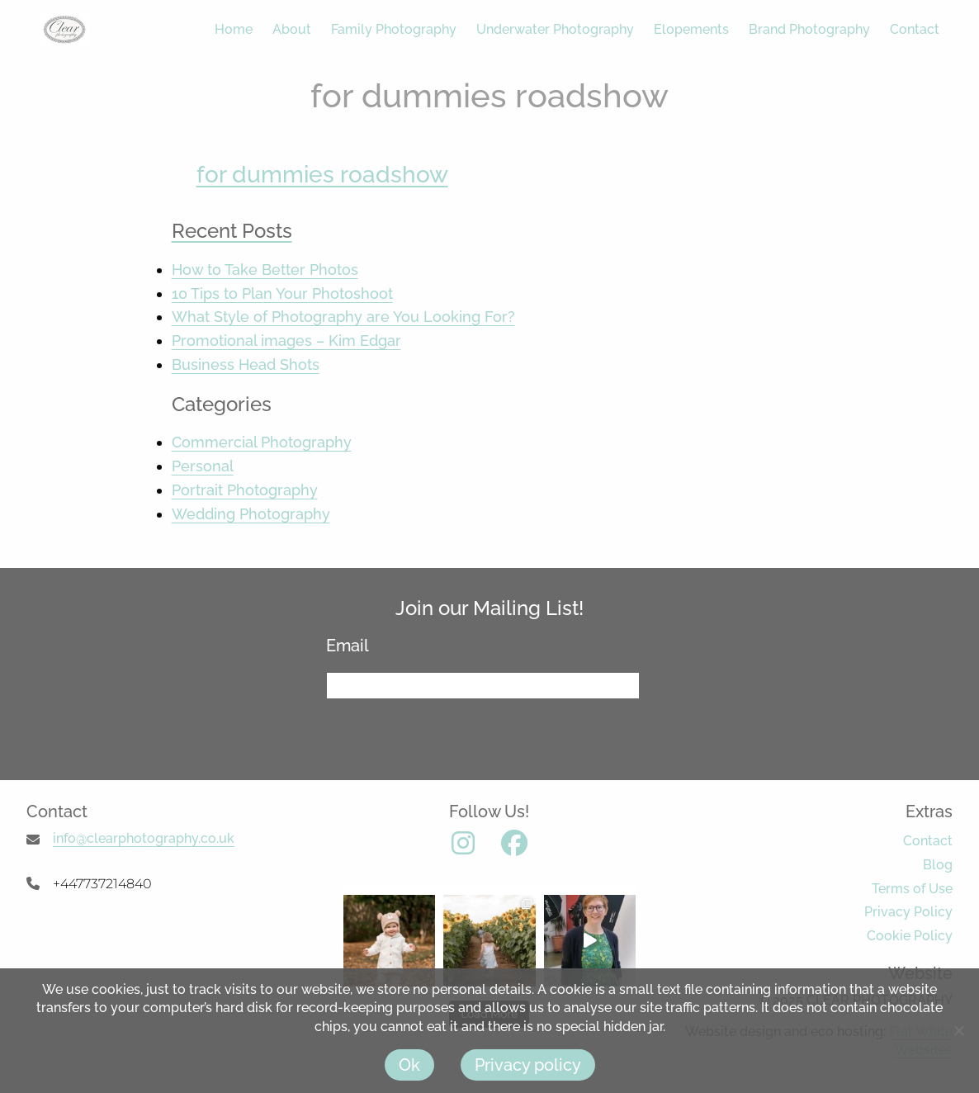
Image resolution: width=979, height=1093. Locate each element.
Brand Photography (809, 29)
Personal (203, 466)
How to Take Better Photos (265, 269)
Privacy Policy (908, 912)
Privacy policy (528, 1065)
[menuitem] (224, 29)
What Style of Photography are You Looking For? (343, 316)
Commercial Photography (262, 442)
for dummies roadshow (322, 174)
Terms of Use (912, 889)
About (291, 29)
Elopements (691, 29)
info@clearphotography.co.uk (143, 838)
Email (353, 645)
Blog (938, 865)
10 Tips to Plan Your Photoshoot (282, 293)
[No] (958, 1030)
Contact (914, 29)
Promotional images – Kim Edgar (286, 340)
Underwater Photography (555, 29)
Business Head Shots (245, 364)
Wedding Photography (251, 514)
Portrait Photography (245, 490)
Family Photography (393, 29)
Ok (409, 1065)
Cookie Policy (910, 936)
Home (234, 29)
